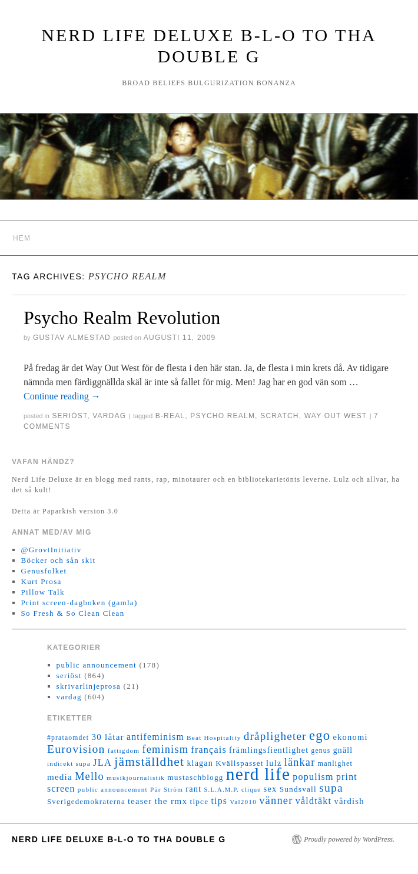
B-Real (170, 416)
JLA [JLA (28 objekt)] (102, 762)
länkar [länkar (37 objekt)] (300, 762)
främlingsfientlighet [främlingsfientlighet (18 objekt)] (268, 750)
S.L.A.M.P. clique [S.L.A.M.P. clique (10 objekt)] (232, 789)
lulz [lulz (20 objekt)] (274, 763)
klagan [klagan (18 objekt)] (200, 763)
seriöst (69, 416)
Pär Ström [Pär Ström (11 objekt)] (166, 789)
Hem (22, 238)
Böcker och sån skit (58, 560)
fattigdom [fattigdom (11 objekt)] (124, 750)
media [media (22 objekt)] (59, 777)
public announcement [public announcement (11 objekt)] (113, 789)
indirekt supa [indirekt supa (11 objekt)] (69, 763)
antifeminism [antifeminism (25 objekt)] (155, 737)
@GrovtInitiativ (51, 549)
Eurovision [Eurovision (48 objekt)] (76, 748)
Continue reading (62, 396)
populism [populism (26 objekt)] (313, 777)
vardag (109, 416)
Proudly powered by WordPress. (349, 839)
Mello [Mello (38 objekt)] (89, 776)
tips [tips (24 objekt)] (219, 801)
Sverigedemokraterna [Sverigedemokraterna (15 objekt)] (86, 802)
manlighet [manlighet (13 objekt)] (335, 763)
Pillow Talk (43, 592)
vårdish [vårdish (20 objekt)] (349, 801)
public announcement (97, 664)
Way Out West (335, 416)
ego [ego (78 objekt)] (319, 735)
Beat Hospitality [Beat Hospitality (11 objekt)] (214, 737)
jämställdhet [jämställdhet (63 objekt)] (149, 762)
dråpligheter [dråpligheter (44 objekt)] (275, 736)
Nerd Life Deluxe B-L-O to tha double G (119, 839)
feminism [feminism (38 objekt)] (165, 749)
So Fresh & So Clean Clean (73, 613)
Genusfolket (44, 570)
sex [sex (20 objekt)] (270, 788)
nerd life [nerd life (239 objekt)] (258, 774)
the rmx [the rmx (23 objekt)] (170, 801)
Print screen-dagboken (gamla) (79, 602)
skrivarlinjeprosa (89, 686)
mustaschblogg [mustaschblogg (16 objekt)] (195, 777)
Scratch (279, 416)
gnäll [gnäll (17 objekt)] (343, 750)
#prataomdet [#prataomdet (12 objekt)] (68, 738)
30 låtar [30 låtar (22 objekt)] (108, 737)
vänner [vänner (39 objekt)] (276, 800)
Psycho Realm (222, 416)
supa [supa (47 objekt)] (331, 788)
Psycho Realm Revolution (122, 317)
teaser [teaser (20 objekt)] (140, 801)
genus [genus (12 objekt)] (320, 751)
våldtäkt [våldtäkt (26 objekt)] (313, 801)
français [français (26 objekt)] (208, 750)
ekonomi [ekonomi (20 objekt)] (350, 737)
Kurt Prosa (41, 581)
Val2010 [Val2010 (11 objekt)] (243, 801)
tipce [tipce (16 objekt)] (199, 801)
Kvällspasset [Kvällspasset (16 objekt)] (239, 763)
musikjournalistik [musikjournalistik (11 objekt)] (136, 777)
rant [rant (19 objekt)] (193, 788)
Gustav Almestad (72, 337)
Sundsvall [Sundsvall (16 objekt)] (298, 789)
